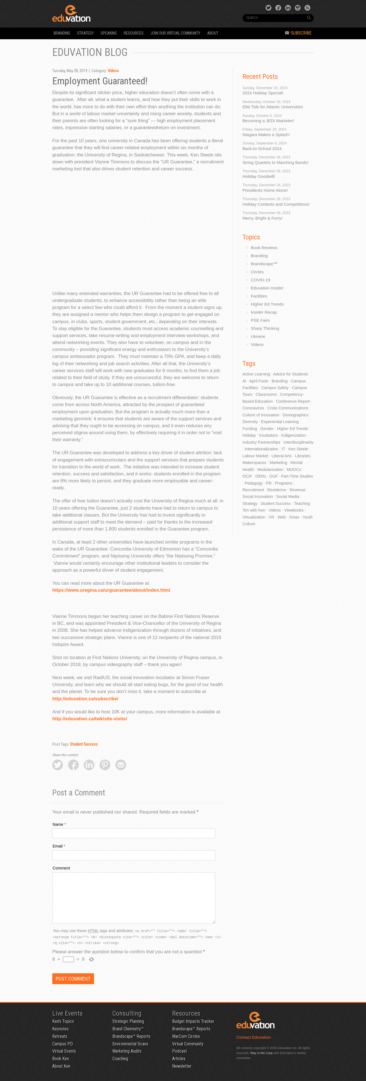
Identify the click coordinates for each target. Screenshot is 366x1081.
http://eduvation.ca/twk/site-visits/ (89, 718)
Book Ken (60, 1058)
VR (271, 517)
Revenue (298, 490)
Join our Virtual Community (175, 33)
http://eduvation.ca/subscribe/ (85, 698)
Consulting (127, 1013)
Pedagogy (254, 483)
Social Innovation (258, 496)
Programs (283, 483)
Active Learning (256, 374)
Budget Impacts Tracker (193, 1021)
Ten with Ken (254, 510)
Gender (267, 428)
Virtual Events (64, 1051)
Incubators (268, 435)
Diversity (250, 421)
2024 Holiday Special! (263, 92)
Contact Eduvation (253, 1037)
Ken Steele (298, 449)
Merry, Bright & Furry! (263, 218)
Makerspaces (254, 462)
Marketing (278, 462)
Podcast (179, 1051)
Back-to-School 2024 (262, 148)
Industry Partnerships (261, 442)
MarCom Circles (186, 1036)
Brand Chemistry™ (128, 1028)
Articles (179, 1058)
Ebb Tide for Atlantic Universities (273, 106)
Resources (134, 33)
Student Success (84, 744)
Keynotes (60, 1028)
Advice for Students (290, 374)
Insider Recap (264, 312)
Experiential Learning (280, 421)
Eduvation (103, 13)
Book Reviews (264, 247)
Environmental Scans (130, 1043)
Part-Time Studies (297, 476)
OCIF (247, 476)
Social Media (287, 496)
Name (58, 824)
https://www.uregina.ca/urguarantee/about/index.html (111, 590)
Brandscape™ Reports (131, 1036)
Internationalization (261, 449)
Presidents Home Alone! (265, 190)
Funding (250, 428)
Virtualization (254, 517)
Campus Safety (275, 387)
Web (282, 517)
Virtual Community (188, 1043)
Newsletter (182, 1066)
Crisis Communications (287, 408)
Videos (113, 70)
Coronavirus (253, 408)
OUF (273, 476)
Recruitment (253, 490)
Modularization (270, 469)
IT (283, 449)
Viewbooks (293, 510)
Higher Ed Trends (267, 304)
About (212, 33)
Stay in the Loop (261, 1053)
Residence (276, 490)
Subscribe (298, 33)
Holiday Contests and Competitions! (276, 204)
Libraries (302, 456)
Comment (61, 868)
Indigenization (293, 435)
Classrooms (266, 394)
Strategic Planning (128, 1021)
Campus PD (62, 1043)
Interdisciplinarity (298, 442)
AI (244, 381)
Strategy (85, 33)
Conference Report (293, 401)
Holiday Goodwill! (259, 176)
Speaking (109, 33)
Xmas (294, 517)
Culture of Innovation (261, 415)
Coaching (120, 1058)
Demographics (295, 415)
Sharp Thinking (265, 328)
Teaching (302, 503)
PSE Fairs (260, 320)
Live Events (67, 1013)
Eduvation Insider (267, 288)
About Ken (61, 1066)
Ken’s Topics (63, 1021)
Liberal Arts (281, 456)
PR (269, 483)
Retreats (59, 1036)
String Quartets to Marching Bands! (275, 162)
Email (58, 846)
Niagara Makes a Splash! (266, 134)
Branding (62, 33)
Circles (257, 271)
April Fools (258, 381)
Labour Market (255, 456)
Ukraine (258, 336)
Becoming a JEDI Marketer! (268, 120)
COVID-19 (260, 279)
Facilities (259, 296)
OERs (260, 476)
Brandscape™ (264, 263)
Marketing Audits (127, 1051)
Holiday (249, 435)
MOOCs (294, 469)
